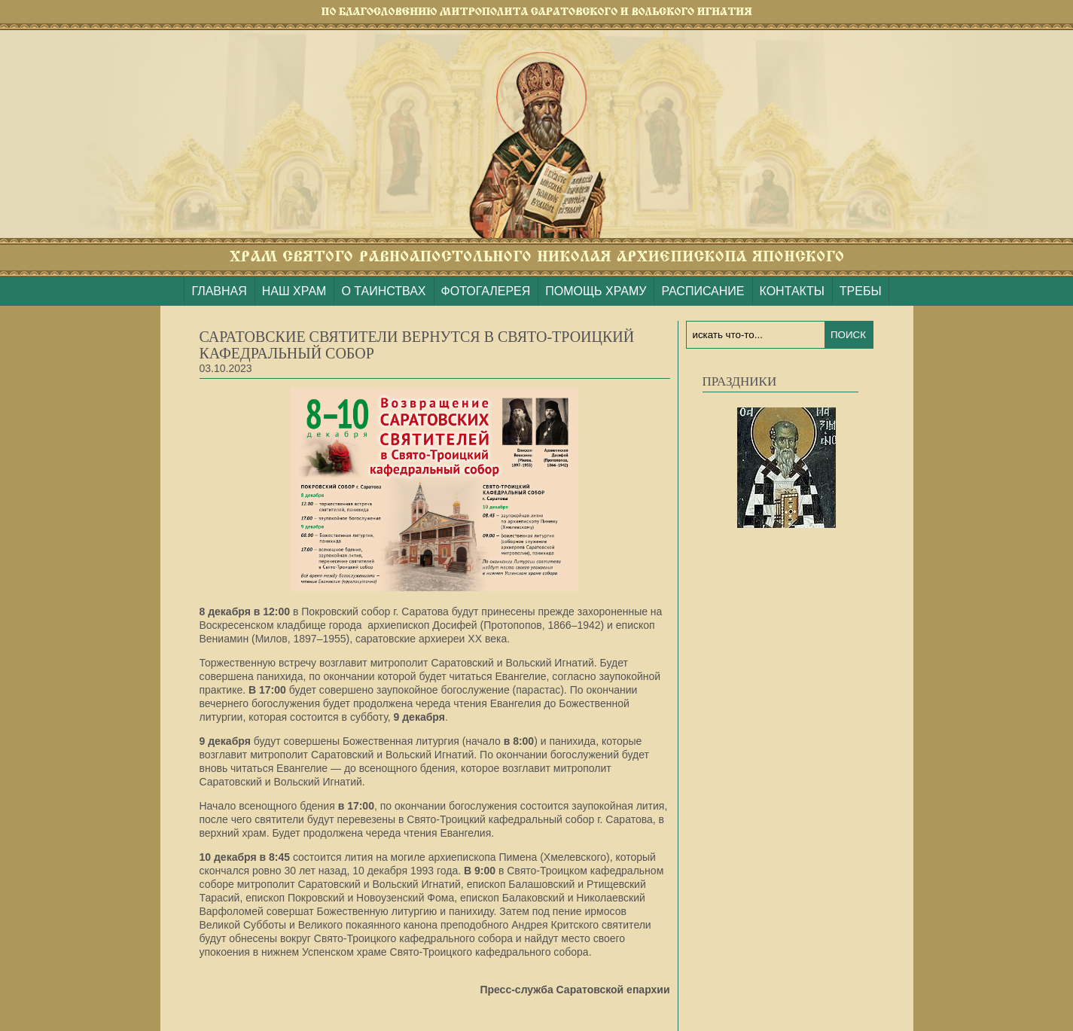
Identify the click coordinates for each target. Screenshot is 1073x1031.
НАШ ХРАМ (294, 291)
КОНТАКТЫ (792, 291)
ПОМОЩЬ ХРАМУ (595, 291)
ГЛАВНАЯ (218, 291)
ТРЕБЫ (861, 291)
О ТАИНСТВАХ (383, 291)
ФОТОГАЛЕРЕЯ (486, 291)
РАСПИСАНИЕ (702, 291)
